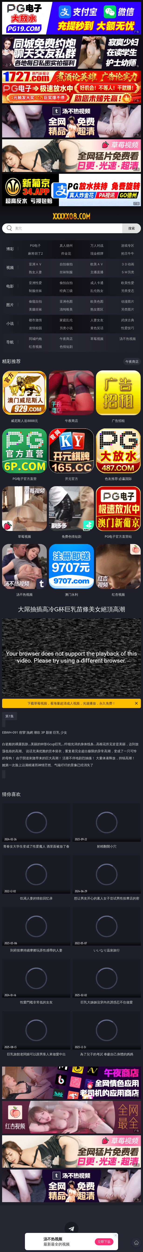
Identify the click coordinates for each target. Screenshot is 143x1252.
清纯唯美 (66, 309)
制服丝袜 (35, 290)
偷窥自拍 (35, 301)
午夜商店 (66, 338)
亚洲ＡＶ (35, 264)
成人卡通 (96, 283)
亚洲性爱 (35, 283)
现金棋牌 (96, 253)
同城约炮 (35, 338)
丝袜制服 (66, 272)
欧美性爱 (127, 283)
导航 (10, 342)
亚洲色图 (66, 301)
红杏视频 (35, 346)
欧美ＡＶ (96, 264)
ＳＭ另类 (127, 272)
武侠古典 (127, 320)
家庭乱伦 (66, 320)
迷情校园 (35, 328)
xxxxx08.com (71, 216)
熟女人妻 (35, 272)
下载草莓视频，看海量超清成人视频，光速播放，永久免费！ (83, 703)
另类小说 (66, 328)
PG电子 (35, 245)
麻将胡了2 (35, 253)
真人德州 (66, 245)
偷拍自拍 (66, 283)
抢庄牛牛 (127, 253)
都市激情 (35, 320)
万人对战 (96, 245)
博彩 (10, 248)
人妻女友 (96, 320)
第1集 (9, 716)
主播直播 (96, 272)
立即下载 (104, 1241)
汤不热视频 (127, 338)
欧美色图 (96, 301)
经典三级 (66, 290)
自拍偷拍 (66, 264)
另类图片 (127, 309)
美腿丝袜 (35, 309)
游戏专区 (127, 245)
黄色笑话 (96, 328)
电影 (10, 286)
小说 (10, 323)
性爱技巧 (127, 328)
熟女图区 (96, 309)
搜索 (131, 228)
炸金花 (66, 253)
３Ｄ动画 (127, 264)
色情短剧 (66, 346)
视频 (10, 267)
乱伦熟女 (96, 290)
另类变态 (127, 290)
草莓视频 (96, 338)
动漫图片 (127, 301)
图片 (10, 304)
